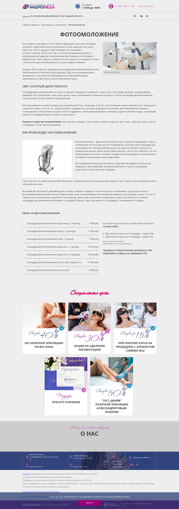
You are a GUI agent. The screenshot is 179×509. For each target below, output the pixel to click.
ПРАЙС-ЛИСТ (75, 16)
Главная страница (30, 25)
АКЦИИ (89, 16)
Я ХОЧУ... (29, 16)
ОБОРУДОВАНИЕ (57, 16)
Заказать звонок (145, 6)
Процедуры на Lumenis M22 (53, 25)
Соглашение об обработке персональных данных (40, 491)
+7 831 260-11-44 (122, 6)
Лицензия (25, 474)
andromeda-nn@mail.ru (141, 457)
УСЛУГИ (41, 16)
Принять (89, 503)
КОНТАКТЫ (102, 16)
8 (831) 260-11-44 (36, 467)
